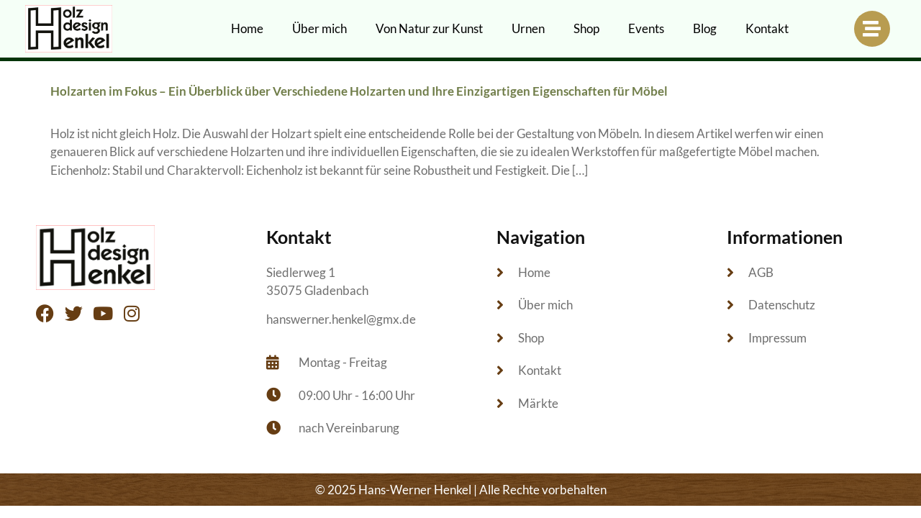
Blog (705, 28)
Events (646, 28)
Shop (586, 28)
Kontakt (767, 28)
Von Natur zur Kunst (429, 28)
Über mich (319, 28)
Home (247, 28)
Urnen (528, 28)
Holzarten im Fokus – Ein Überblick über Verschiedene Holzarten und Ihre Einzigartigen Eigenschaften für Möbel (359, 91)
